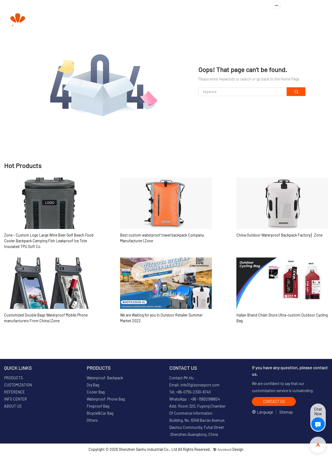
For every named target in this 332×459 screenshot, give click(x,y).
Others (92, 420)
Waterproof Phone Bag (106, 399)
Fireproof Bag (98, 406)
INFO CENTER (238, 20)
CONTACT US (310, 20)
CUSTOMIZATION (163, 20)
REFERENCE (202, 20)
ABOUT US (277, 20)
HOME (95, 20)
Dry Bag (93, 385)
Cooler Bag (96, 392)
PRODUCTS (121, 20)
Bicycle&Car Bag (100, 413)
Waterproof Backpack (105, 378)
